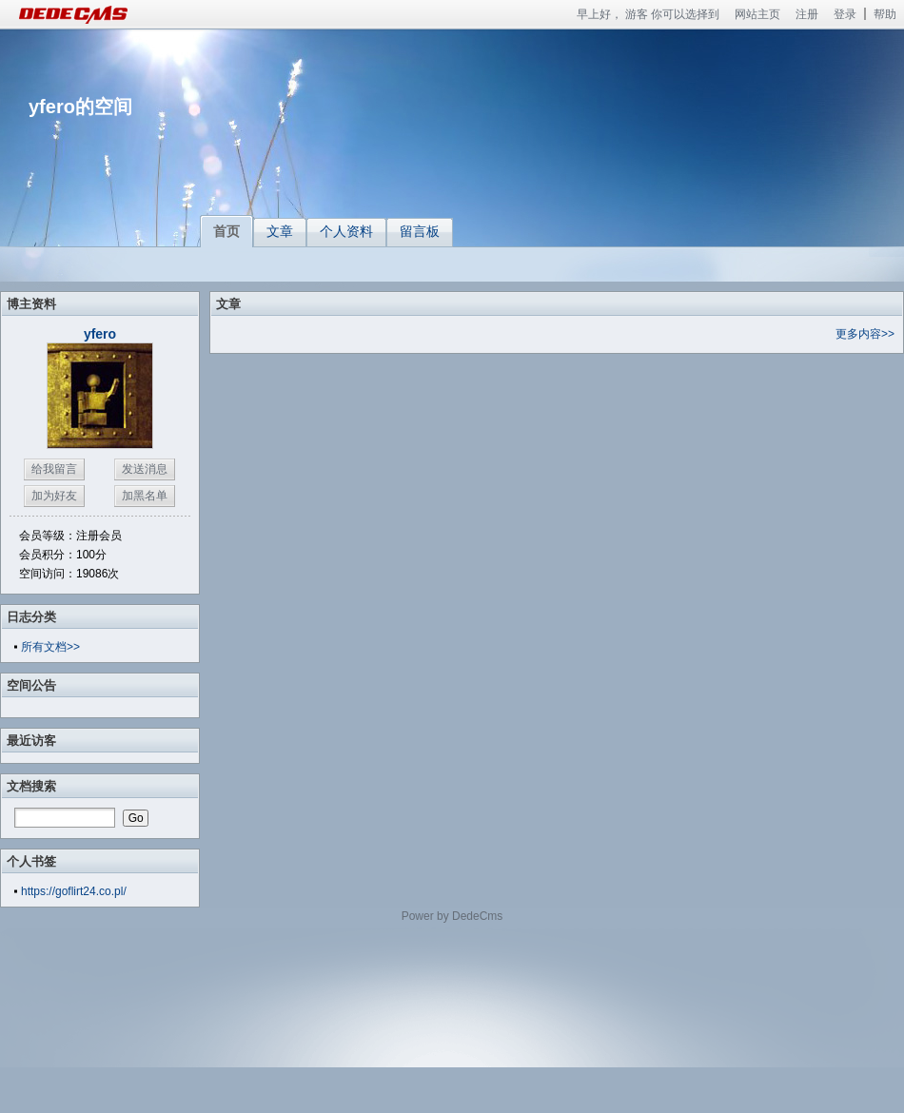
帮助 (885, 14)
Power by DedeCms (452, 916)
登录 (845, 14)
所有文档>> (50, 647)
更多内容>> (864, 334)
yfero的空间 (80, 106)
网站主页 (757, 14)
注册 (807, 14)
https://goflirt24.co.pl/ (74, 891)
